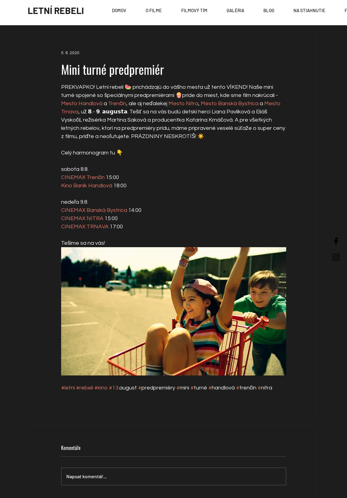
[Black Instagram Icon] (336, 257)
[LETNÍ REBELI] (56, 10)
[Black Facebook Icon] (336, 241)
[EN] (335, 228)
